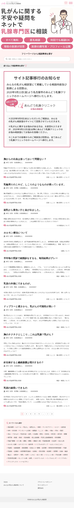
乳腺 (65, 448)
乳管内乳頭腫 (12, 458)
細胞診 (35, 430)
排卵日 (65, 455)
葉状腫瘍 (25, 448)
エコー (57, 427)
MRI (9, 430)
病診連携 (11, 427)
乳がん (26, 427)
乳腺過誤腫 (46, 441)
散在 (20, 437)
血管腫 (44, 448)
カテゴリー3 (22, 444)
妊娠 (61, 451)
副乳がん (33, 427)
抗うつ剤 (40, 455)
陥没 (61, 430)
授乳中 (16, 455)
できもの (15, 434)
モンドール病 (22, 458)
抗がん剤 (61, 441)
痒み (56, 430)
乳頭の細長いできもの (15, 388)
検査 (39, 427)
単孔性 (53, 434)
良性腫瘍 (58, 437)
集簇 (15, 437)
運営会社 (40, 488)
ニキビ (33, 455)
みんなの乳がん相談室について (14, 485)
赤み (9, 434)
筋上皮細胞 (35, 437)
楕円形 (10, 437)
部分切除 (42, 451)
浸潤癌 (55, 451)
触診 (66, 451)
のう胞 (19, 441)
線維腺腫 (17, 448)
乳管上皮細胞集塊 (47, 437)
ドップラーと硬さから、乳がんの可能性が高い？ (30, 306)
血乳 (29, 434)
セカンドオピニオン (56, 444)
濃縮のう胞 (37, 441)
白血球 (54, 441)
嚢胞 (29, 441)
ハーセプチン (24, 461)
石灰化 (47, 434)
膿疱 (25, 441)
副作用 (31, 444)
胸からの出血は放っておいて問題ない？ (25, 159)
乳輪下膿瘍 (11, 441)
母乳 (22, 455)
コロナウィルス (39, 458)
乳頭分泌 (23, 434)
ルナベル (18, 427)
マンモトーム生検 (24, 430)
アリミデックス (13, 461)
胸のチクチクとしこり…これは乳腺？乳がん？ (29, 334)
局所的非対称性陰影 (54, 448)
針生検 (15, 430)
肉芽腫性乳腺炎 (26, 451)
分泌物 (35, 434)
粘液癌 (49, 451)
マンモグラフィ (48, 427)
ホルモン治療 (12, 444)
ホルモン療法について (16, 232)
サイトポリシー (43, 485)
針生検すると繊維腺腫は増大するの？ (24, 362)
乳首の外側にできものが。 (18, 283)
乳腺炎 (10, 451)
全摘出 (35, 451)
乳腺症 (10, 448)
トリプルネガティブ (41, 444)
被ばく (10, 455)
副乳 (30, 458)
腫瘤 (65, 434)
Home (6, 482)
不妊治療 (58, 455)
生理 (27, 455)
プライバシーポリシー (45, 482)
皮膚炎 (16, 451)
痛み (51, 430)
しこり (41, 430)
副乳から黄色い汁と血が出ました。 (22, 210)
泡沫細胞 (27, 437)
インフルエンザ (51, 458)
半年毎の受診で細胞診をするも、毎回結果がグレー (31, 258)
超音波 (63, 427)
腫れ (46, 430)
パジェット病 (49, 455)
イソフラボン (63, 458)
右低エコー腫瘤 (35, 448)
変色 (41, 434)
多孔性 (60, 434)
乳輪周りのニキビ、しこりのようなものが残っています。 (35, 184)
